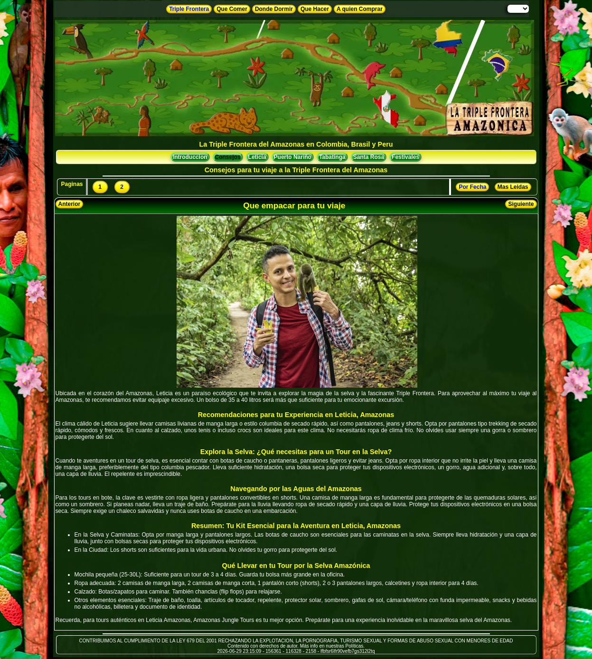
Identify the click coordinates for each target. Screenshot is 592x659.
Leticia (257, 157)
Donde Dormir (274, 9)
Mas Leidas (513, 187)
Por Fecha (472, 187)
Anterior (69, 204)
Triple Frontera (189, 9)
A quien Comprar (360, 9)
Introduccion (190, 157)
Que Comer (231, 9)
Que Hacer (315, 9)
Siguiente (521, 204)
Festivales (405, 157)
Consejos (228, 157)
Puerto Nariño (292, 157)
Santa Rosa (368, 157)
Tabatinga (332, 157)
